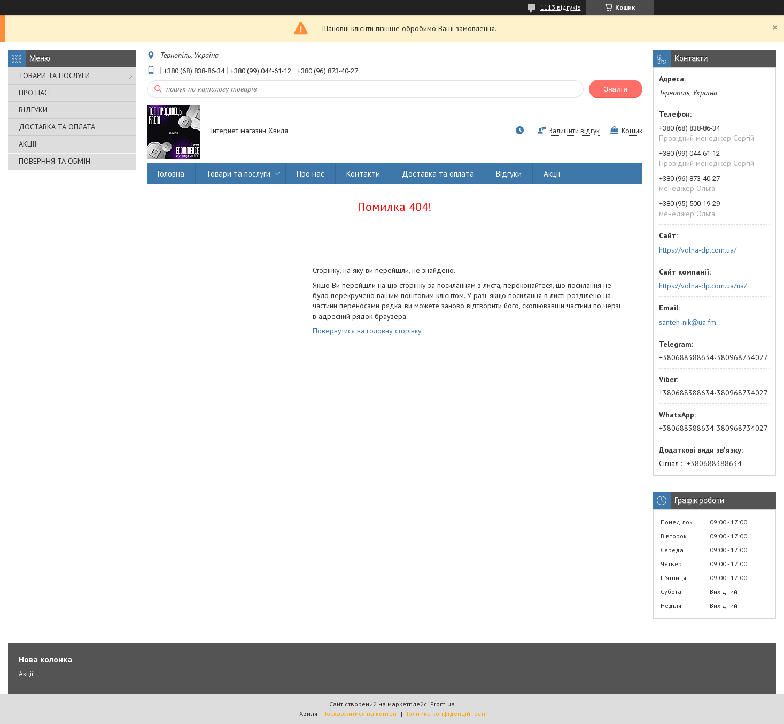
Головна (171, 174)
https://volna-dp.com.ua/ (697, 250)
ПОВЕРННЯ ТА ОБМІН (54, 161)
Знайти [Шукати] (615, 89)
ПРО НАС (34, 92)
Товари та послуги (238, 174)
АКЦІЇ (27, 144)
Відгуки (509, 174)
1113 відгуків (560, 7)
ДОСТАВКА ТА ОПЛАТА (57, 127)
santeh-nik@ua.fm (687, 322)
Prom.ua (442, 704)
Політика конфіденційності (444, 714)
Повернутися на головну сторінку (367, 331)
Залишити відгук (574, 130)
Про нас (310, 174)
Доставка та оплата (438, 174)
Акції (552, 174)
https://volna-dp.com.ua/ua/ (703, 286)
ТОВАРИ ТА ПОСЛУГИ (54, 75)
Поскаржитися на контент (360, 714)
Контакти (363, 174)
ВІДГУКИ (33, 110)
